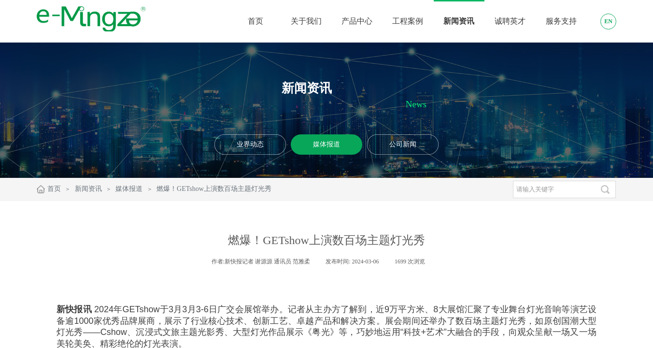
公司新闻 (402, 144)
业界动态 (250, 144)
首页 (54, 188)
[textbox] (553, 189)
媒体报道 (326, 144)
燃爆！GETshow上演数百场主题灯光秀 (213, 188)
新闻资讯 (88, 188)
